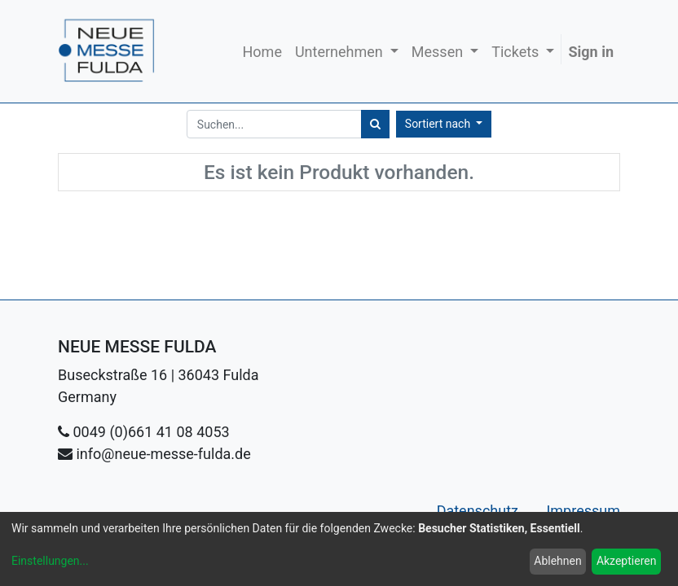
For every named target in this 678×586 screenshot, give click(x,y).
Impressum (583, 510)
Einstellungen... (50, 560)
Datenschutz (479, 510)
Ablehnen (557, 560)
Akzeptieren (627, 560)
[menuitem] (262, 51)
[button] (443, 124)
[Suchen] (375, 124)
